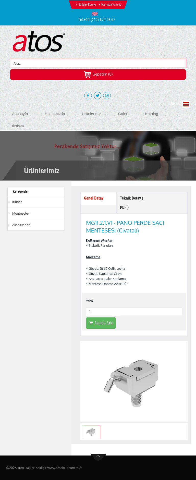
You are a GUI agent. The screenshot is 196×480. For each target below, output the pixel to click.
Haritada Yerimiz (111, 4)
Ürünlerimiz (91, 114)
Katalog (151, 114)
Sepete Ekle (101, 323)
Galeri (123, 114)
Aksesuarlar (21, 225)
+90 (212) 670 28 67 (99, 20)
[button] (96, 13)
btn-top (98, 457)
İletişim (18, 126)
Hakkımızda (55, 114)
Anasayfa (20, 114)
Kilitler (17, 202)
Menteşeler (20, 213)
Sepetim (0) (98, 74)
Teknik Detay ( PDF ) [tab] (131, 203)
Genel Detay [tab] (93, 198)
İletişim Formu (87, 4)
